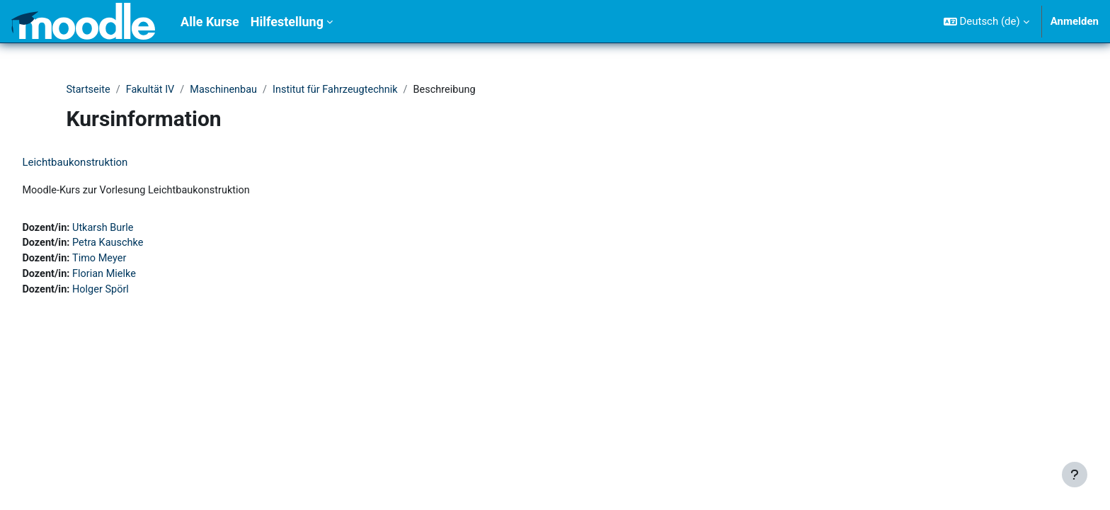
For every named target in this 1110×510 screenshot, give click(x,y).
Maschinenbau (228, 90)
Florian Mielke (138, 277)
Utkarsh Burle (137, 228)
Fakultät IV (152, 90)
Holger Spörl (134, 292)
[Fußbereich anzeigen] (1074, 474)
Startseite (89, 90)
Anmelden (1075, 21)
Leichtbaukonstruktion (106, 163)
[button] (986, 21)
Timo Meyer (133, 260)
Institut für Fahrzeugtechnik (343, 90)
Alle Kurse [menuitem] (210, 21)
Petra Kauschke (142, 245)
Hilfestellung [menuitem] (287, 21)
